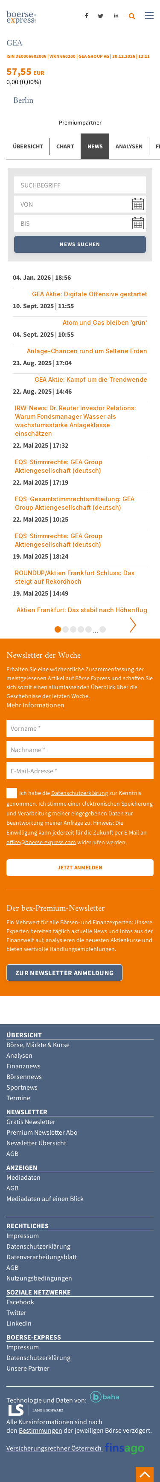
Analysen (129, 146)
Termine (18, 1097)
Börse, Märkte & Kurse (38, 1044)
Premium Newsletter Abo (42, 1132)
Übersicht (28, 146)
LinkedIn (19, 1323)
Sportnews (22, 1087)
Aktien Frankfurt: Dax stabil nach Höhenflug (82, 609)
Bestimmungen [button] (40, 1430)
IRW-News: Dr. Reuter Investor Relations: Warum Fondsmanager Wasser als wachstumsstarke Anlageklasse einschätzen (75, 420)
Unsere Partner (27, 1368)
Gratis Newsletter (30, 1121)
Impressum (22, 1235)
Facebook (20, 1301)
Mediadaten (23, 1177)
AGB (12, 1153)
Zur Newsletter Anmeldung (64, 972)
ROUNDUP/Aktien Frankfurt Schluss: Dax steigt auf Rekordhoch (74, 577)
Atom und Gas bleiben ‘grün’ (105, 322)
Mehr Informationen (35, 705)
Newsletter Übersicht (36, 1142)
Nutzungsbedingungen (39, 1278)
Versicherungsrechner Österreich (75, 1448)
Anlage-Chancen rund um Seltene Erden (87, 351)
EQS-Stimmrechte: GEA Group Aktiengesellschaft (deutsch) (58, 466)
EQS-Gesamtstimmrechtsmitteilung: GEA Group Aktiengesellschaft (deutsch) (74, 503)
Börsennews (24, 1076)
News (95, 146)
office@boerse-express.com (41, 842)
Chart (65, 146)
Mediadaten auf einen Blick (45, 1198)
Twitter (16, 1312)
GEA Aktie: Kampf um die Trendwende (91, 379)
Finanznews (23, 1066)
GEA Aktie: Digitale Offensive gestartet (89, 294)
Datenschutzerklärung (79, 793)
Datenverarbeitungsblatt (41, 1256)
